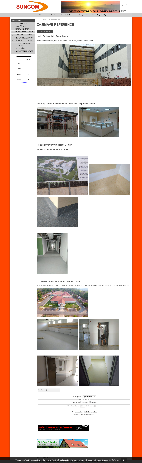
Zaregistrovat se (124, 5)
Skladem (94, 402)
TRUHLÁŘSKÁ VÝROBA (24, 38)
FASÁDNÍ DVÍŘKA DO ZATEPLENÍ (23, 45)
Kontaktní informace (68, 15)
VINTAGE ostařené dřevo (24, 32)
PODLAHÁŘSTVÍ (21, 23)
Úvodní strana (40, 15)
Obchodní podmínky (99, 15)
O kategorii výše (43, 390)
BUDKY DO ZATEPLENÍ (23, 41)
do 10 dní (76, 402)
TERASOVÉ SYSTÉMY (23, 35)
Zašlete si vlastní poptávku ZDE (84, 414)
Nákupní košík (83, 15)
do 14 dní (85, 402)
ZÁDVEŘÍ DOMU (21, 26)
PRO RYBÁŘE (20, 48)
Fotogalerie (53, 15)
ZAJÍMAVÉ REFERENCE (24, 51)
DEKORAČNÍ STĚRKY (23, 29)
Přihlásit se (114, 5)
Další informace (114, 460)
